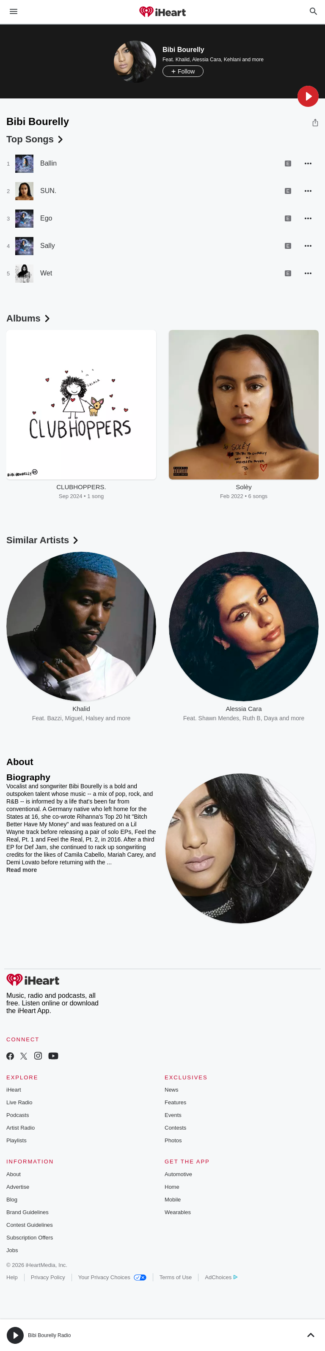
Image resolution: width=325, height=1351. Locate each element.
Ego (46, 218)
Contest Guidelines (29, 1225)
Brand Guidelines (27, 1212)
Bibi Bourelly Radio (49, 1335)
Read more (21, 869)
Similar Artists (43, 540)
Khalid (183, 60)
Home (172, 1187)
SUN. (48, 190)
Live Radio (19, 1102)
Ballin (48, 163)
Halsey (95, 718)
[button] (308, 96)
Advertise (17, 1187)
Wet (46, 273)
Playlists (16, 1140)
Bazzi (54, 718)
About (13, 1174)
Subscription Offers (29, 1237)
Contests (175, 1128)
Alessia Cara (206, 60)
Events (173, 1115)
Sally (47, 245)
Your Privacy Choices (112, 1277)
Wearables (178, 1212)
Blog (11, 1199)
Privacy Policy (48, 1277)
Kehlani (232, 60)
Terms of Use (176, 1277)
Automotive (178, 1174)
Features (175, 1102)
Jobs (12, 1250)
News (172, 1090)
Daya (271, 718)
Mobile (173, 1199)
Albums (29, 318)
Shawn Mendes (219, 718)
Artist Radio (20, 1128)
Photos (173, 1140)
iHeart (13, 1090)
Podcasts (17, 1115)
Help (12, 1277)
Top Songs (35, 139)
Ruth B (251, 718)
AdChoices (221, 1277)
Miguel (73, 718)
